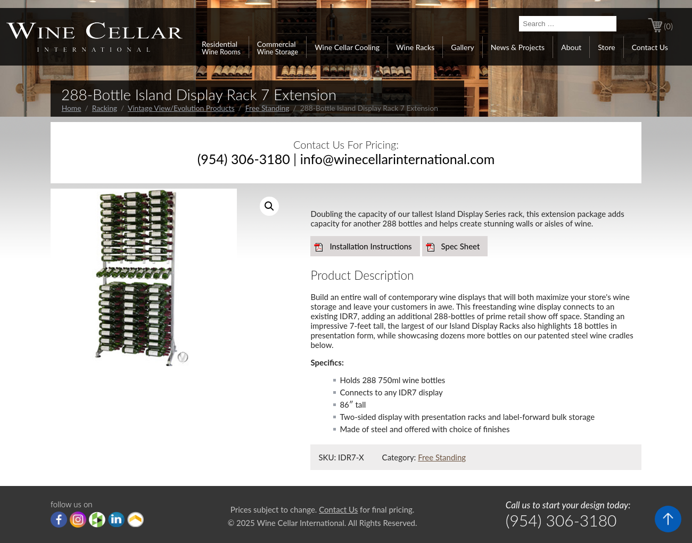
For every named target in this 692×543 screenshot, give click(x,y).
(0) (668, 26)
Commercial (277, 47)
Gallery (462, 47)
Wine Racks (415, 47)
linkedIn (116, 520)
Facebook (59, 520)
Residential (221, 47)
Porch (135, 520)
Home (71, 107)
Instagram (78, 520)
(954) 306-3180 (243, 159)
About (571, 47)
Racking (104, 107)
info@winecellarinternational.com (397, 159)
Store (606, 47)
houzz (97, 520)
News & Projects (518, 47)
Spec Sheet (460, 246)
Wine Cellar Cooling (347, 47)
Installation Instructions (370, 246)
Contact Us (650, 47)
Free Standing (267, 107)
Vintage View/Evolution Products (181, 107)
